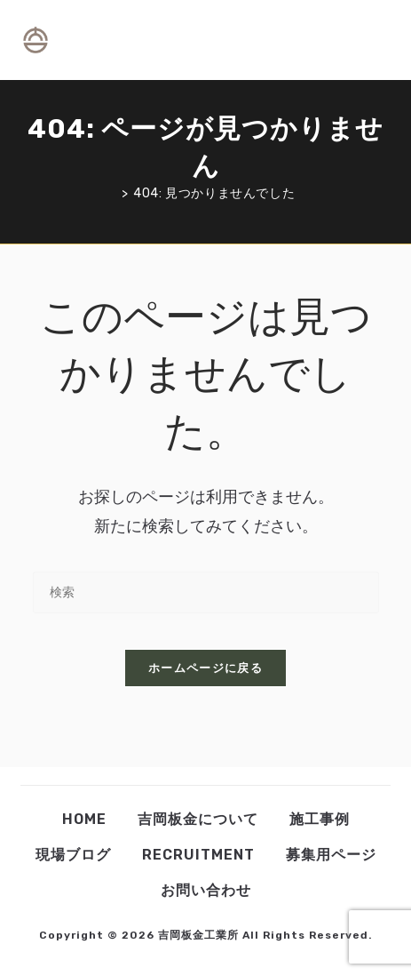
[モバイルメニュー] (368, 40)
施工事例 (319, 819)
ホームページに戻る (205, 668)
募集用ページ (331, 854)
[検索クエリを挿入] (206, 592)
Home (84, 819)
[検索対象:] (384, 40)
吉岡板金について (198, 819)
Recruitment (198, 854)
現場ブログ (73, 854)
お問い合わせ (206, 890)
